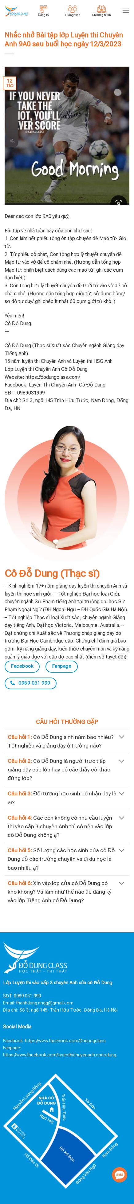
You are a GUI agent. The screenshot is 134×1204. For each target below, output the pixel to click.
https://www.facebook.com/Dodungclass (65, 1040)
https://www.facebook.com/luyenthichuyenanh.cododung (59, 1055)
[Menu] (125, 10)
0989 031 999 (27, 996)
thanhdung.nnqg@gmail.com (44, 1003)
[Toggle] (122, 737)
